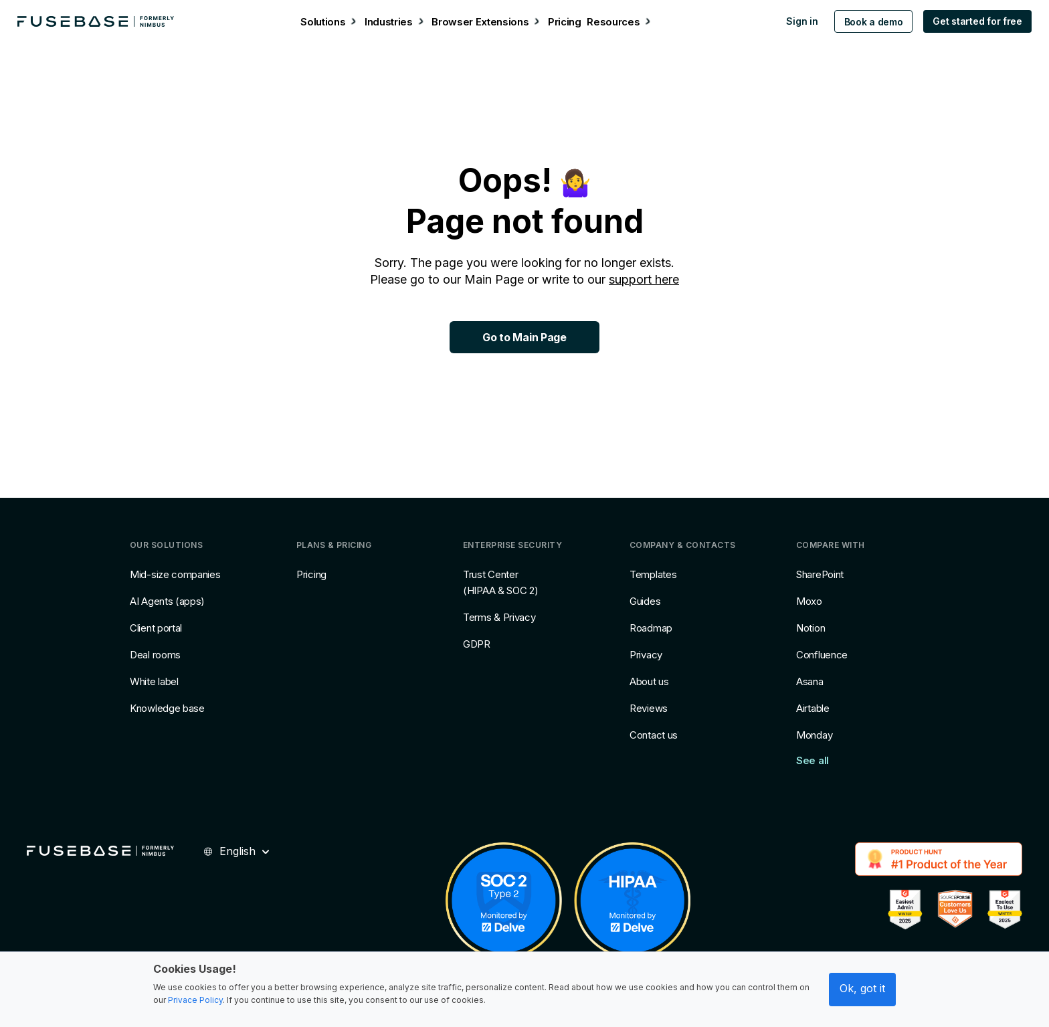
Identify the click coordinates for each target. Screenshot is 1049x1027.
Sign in (795, 21)
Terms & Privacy (499, 617)
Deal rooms (155, 654)
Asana (810, 681)
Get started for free (970, 21)
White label (154, 681)
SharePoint (820, 574)
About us (649, 681)
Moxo (809, 601)
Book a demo (866, 21)
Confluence (822, 654)
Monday (814, 735)
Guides (645, 601)
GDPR (476, 644)
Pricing (311, 574)
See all (812, 760)
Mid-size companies (175, 574)
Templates (653, 574)
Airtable (813, 708)
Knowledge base (167, 708)
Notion (810, 628)
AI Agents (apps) (167, 601)
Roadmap (651, 628)
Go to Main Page (524, 337)
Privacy (646, 654)
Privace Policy (195, 1000)
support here (644, 279)
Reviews (649, 708)
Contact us (654, 735)
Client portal (156, 628)
